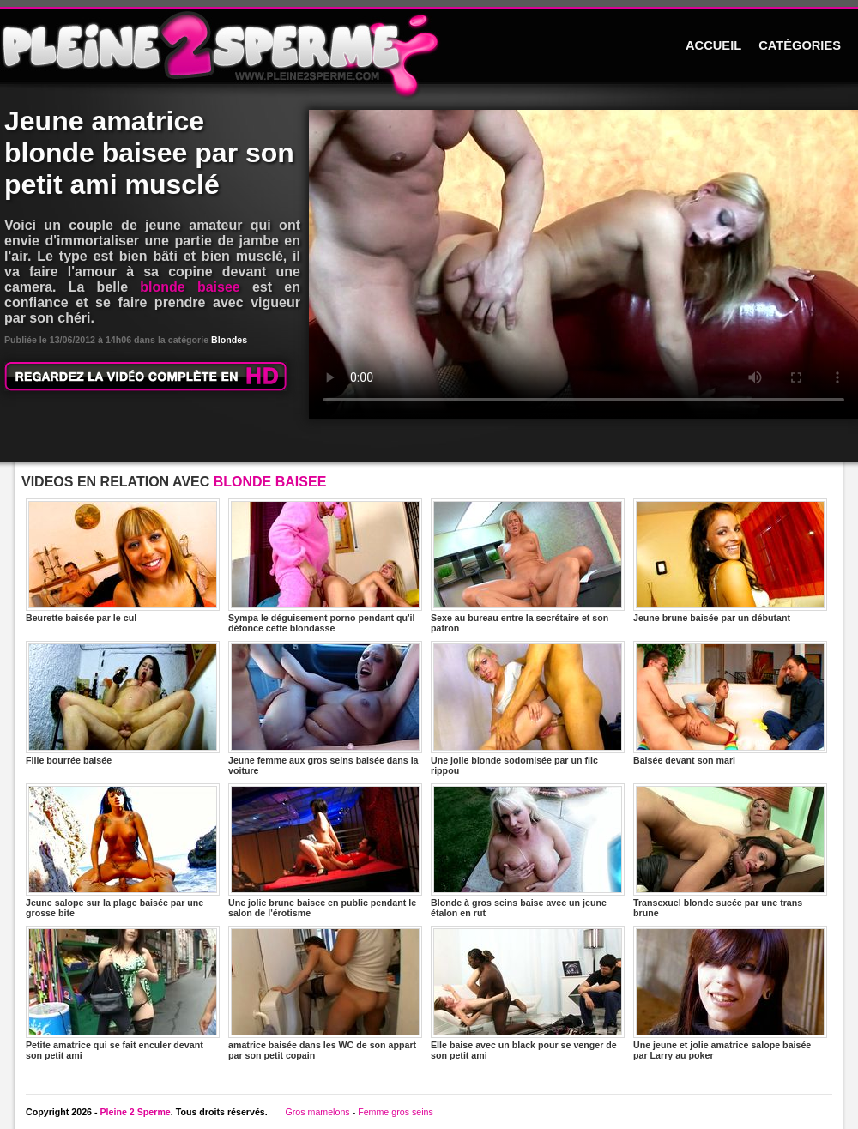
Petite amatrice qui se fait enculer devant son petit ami (123, 993)
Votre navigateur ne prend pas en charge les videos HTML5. (583, 264)
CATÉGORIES (799, 45)
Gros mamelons (317, 1112)
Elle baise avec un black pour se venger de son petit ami (528, 993)
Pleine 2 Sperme (135, 1112)
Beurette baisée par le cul (123, 560)
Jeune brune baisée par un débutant (730, 560)
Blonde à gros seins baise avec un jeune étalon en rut (528, 850)
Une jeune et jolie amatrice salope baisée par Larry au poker (730, 993)
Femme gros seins (395, 1112)
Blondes (229, 340)
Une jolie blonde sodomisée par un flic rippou (528, 708)
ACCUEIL (713, 45)
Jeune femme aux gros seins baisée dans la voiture (325, 708)
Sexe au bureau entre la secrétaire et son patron (528, 565)
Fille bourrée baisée (123, 703)
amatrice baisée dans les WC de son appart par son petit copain (325, 993)
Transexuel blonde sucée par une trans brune (730, 850)
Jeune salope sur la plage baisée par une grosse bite (123, 850)
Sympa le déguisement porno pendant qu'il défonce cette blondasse (325, 565)
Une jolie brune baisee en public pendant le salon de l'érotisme (325, 850)
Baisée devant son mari (730, 703)
